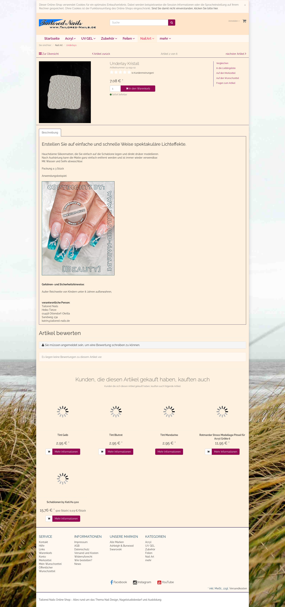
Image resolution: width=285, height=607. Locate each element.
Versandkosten (238, 588)
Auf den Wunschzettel (227, 78)
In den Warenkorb (138, 88)
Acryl (70, 38)
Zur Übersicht (50, 53)
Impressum (81, 542)
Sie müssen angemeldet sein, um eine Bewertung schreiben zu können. (92, 345)
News (77, 563)
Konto (42, 556)
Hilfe (41, 545)
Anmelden (234, 21)
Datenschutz (81, 549)
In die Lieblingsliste (226, 68)
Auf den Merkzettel (225, 73)
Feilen (129, 38)
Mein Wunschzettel (50, 563)
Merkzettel (45, 560)
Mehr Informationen (66, 451)
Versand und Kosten (86, 553)
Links (42, 549)
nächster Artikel (235, 53)
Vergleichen (222, 63)
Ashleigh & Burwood (122, 545)
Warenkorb (45, 553)
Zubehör (109, 38)
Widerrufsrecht (83, 556)
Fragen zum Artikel (225, 83)
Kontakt (43, 542)
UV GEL (88, 38)
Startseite (52, 38)
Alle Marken (117, 542)
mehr (165, 38)
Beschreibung (50, 132)
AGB (76, 545)
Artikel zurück (102, 53)
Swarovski (116, 549)
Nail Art (147, 38)
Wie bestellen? (83, 560)
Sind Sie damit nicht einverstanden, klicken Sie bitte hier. (185, 8)
